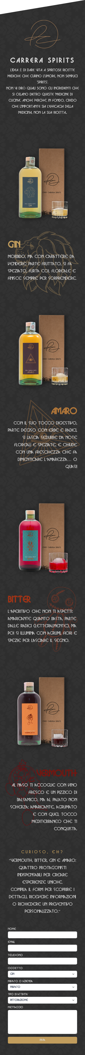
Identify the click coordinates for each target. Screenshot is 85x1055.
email (11, 942)
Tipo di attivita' (18, 994)
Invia (42, 1040)
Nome (12, 929)
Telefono (15, 955)
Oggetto (15, 968)
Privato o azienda (20, 981)
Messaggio (15, 1007)
